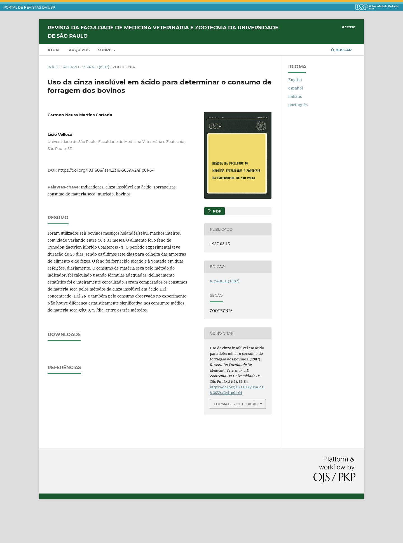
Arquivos (79, 50)
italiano (295, 96)
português (298, 104)
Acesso (348, 27)
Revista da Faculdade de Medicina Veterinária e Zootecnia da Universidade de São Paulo (163, 31)
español (295, 88)
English (295, 79)
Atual (54, 50)
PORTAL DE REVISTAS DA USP (29, 8)
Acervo (71, 67)
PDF (216, 211)
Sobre (105, 50)
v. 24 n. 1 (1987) (95, 67)
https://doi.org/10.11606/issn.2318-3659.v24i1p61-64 (106, 170)
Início (54, 67)
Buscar (341, 50)
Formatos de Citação (236, 404)
